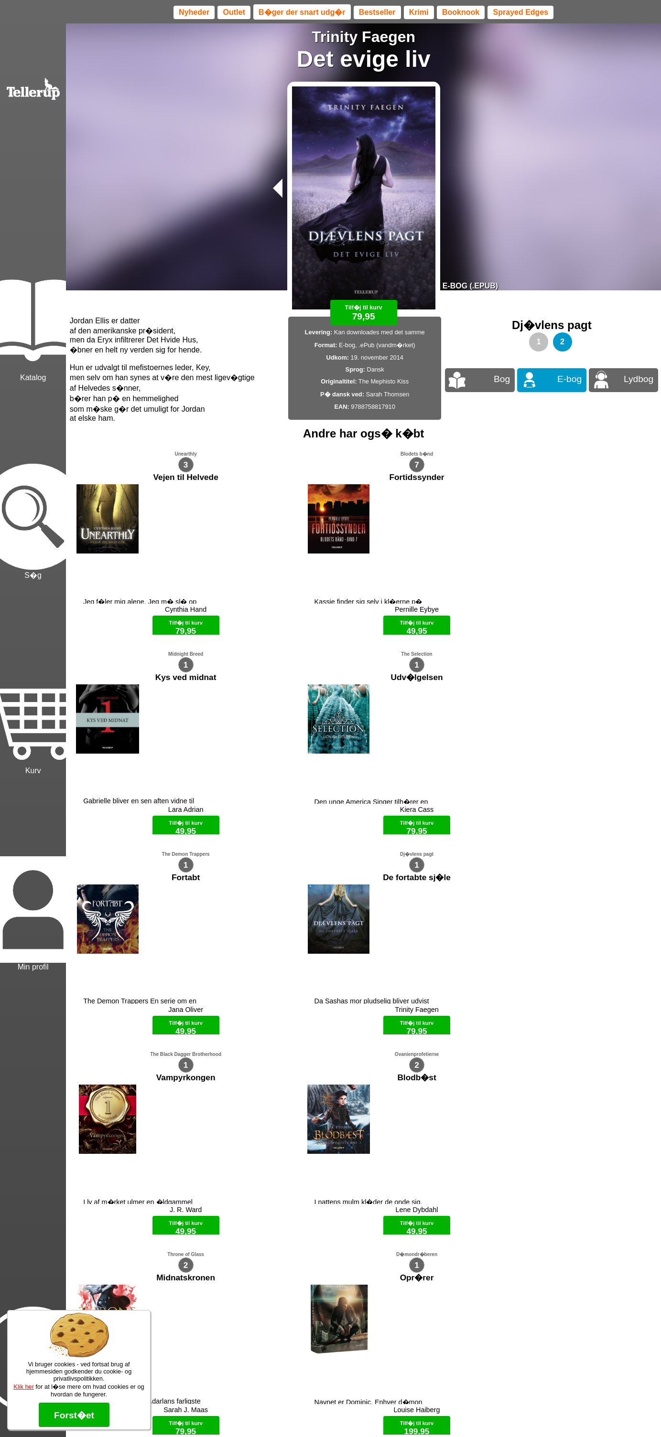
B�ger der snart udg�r (302, 12)
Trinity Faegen (363, 36)
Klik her (23, 1386)
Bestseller (377, 12)
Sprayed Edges (521, 12)
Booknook (460, 12)
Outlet (234, 12)
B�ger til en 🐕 (380, 1413)
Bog (502, 379)
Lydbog (638, 379)
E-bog (569, 379)
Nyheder (194, 12)
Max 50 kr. (338, 1413)
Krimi (419, 12)
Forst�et (74, 1415)
